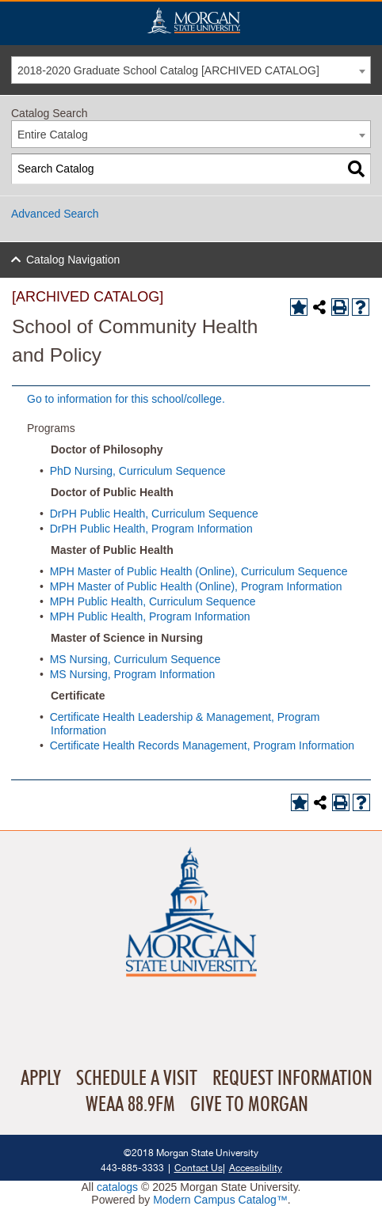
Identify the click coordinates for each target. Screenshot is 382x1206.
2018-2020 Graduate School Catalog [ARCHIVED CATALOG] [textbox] (168, 70)
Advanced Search (55, 213)
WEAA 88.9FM (130, 1104)
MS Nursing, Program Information (133, 674)
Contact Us (198, 1168)
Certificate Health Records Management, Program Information (202, 745)
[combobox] (191, 70)
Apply (41, 1078)
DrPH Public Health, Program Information (151, 528)
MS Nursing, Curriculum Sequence (135, 659)
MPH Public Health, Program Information (150, 616)
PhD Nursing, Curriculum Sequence (138, 471)
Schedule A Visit (136, 1078)
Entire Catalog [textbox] (52, 134)
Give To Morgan (249, 1104)
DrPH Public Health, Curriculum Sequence (154, 513)
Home (193, 20)
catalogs (117, 1187)
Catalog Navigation (73, 259)
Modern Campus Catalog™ (220, 1199)
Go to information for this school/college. (126, 399)
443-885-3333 (132, 1168)
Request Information (292, 1078)
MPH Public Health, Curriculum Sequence (153, 601)
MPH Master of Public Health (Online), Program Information (196, 586)
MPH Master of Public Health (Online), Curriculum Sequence (199, 571)
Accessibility (255, 1168)
